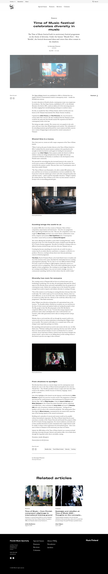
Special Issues (42, 7)
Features (51, 7)
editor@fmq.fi (13, 554)
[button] (12, 1)
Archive (50, 548)
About (26, 1)
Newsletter (20, 1)
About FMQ (52, 541)
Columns (67, 7)
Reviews (59, 7)
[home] (11, 6)
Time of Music (38, 95)
